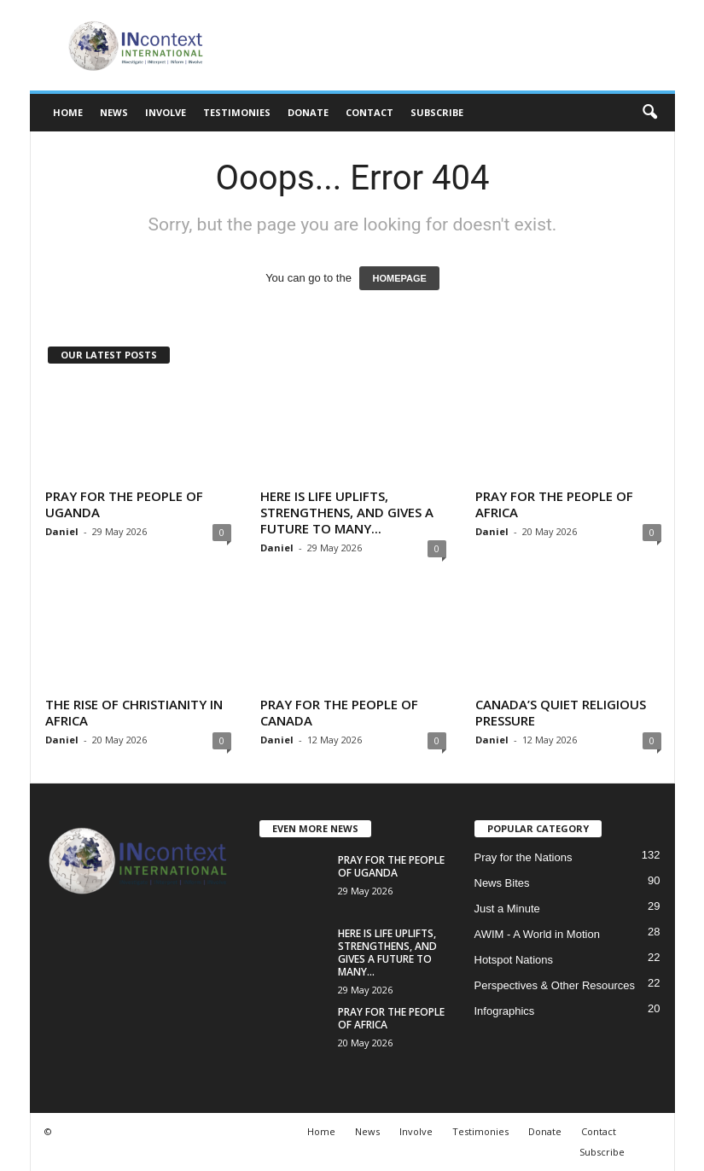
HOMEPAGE (399, 278)
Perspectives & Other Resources (555, 985)
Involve (165, 112)
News (114, 112)
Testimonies (237, 112)
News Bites (502, 883)
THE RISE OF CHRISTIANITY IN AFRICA (134, 712)
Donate (308, 112)
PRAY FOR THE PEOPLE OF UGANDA (124, 504)
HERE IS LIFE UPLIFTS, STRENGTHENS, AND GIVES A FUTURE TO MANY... (346, 512)
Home (68, 112)
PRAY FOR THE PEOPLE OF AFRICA (554, 504)
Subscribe (436, 112)
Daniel (62, 531)
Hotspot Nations (514, 959)
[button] (649, 112)
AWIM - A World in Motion (537, 934)
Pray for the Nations (523, 857)
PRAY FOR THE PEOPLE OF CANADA (339, 712)
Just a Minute (507, 908)
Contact (369, 112)
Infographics (504, 1011)
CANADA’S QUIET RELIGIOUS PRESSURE (560, 712)
